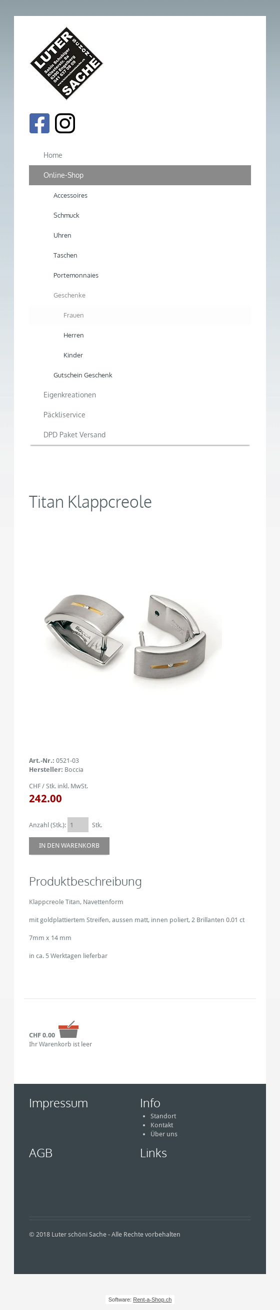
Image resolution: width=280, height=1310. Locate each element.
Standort (163, 1116)
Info (150, 1102)
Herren (74, 335)
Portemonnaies (76, 275)
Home (53, 155)
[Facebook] (39, 123)
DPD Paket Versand (75, 434)
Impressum (58, 1102)
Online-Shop (64, 175)
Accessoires (71, 195)
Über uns (164, 1134)
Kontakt (161, 1125)
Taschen (66, 255)
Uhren (63, 235)
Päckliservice (65, 414)
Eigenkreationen (70, 394)
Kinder (73, 355)
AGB (40, 1152)
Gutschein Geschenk (83, 375)
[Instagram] (65, 123)
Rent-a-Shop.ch (152, 1300)
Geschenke (70, 295)
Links (153, 1152)
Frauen (74, 315)
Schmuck (67, 215)
